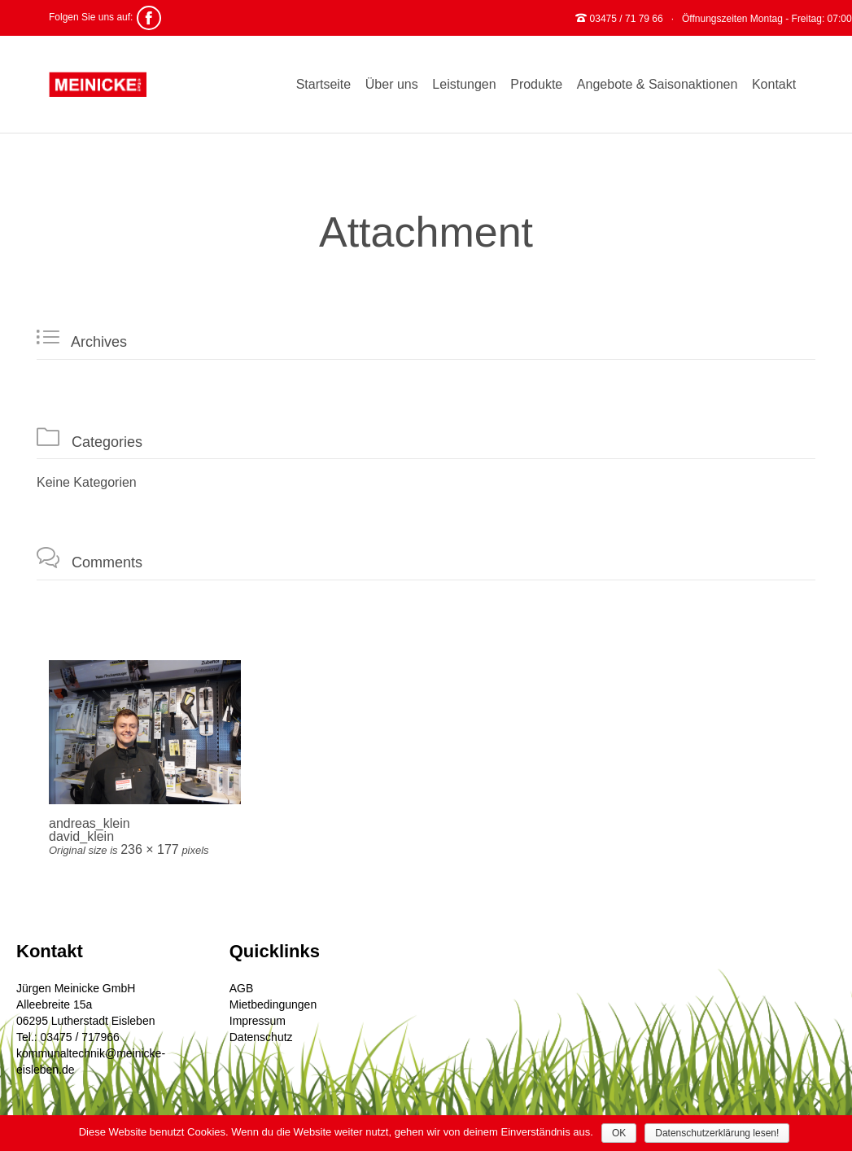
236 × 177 (149, 849)
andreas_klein (89, 823)
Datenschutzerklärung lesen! (717, 1133)
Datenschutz (261, 1037)
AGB (241, 988)
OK (619, 1133)
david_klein (81, 836)
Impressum (257, 1020)
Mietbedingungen (273, 1004)
